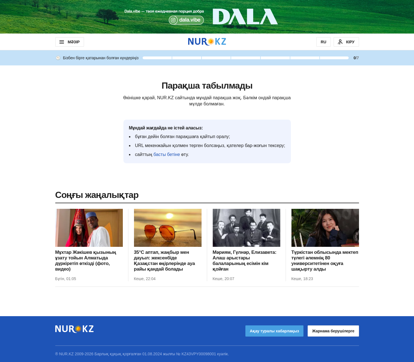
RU (323, 42)
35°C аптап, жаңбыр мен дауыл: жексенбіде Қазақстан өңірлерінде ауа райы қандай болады (164, 261)
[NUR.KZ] (207, 41)
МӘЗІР (69, 42)
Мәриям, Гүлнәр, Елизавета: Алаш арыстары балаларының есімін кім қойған (244, 261)
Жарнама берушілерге (333, 331)
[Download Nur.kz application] (207, 17)
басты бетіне (167, 154)
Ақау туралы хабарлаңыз (274, 331)
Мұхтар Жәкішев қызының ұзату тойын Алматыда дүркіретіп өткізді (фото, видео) (85, 261)
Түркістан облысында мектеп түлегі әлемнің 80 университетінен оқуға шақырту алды (324, 261)
